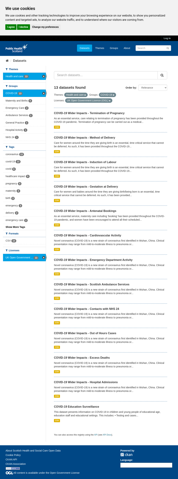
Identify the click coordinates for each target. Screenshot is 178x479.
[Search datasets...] (106, 75)
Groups (114, 48)
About (127, 48)
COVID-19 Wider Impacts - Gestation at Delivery (86, 186)
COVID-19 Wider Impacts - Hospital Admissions (86, 382)
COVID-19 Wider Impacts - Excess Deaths (82, 357)
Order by (131, 87)
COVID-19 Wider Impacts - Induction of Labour (85, 162)
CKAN (126, 454)
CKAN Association (16, 463)
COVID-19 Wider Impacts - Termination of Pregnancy (89, 113)
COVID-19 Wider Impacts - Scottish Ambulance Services (91, 284)
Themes (99, 48)
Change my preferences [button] (45, 27)
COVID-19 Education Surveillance (76, 406)
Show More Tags (15, 227)
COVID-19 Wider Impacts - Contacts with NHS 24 (86, 308)
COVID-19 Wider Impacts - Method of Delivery (84, 137)
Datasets (84, 48)
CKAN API (11, 459)
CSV (57, 127)
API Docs (107, 435)
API (95, 435)
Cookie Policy (13, 455)
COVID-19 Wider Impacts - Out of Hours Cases (85, 333)
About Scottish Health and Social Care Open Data (33, 450)
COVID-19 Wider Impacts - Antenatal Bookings (85, 210)
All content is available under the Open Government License (43, 472)
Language (126, 460)
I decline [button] (23, 27)
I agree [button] (11, 27)
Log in (167, 38)
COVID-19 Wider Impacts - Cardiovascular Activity (87, 235)
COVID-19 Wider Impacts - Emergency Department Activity (93, 259)
